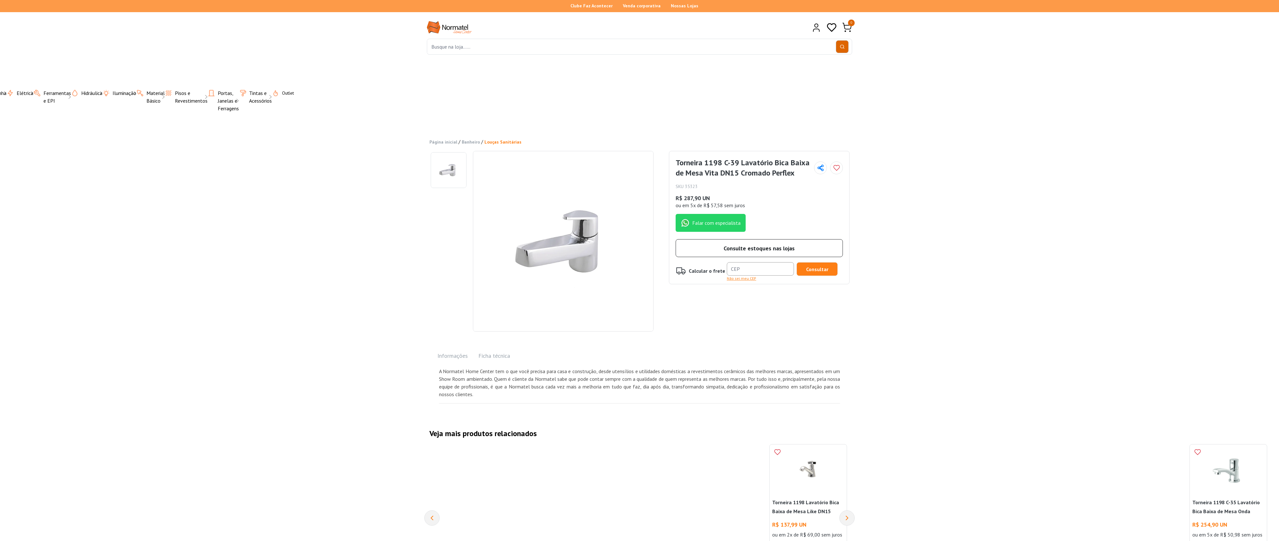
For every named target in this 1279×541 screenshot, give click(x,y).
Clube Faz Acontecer (591, 6)
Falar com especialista (711, 222)
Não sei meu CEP (741, 278)
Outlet (279, 93)
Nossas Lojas (684, 6)
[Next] (847, 518)
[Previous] (432, 518)
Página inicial (443, 142)
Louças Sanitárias (503, 142)
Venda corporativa (642, 6)
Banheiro (471, 142)
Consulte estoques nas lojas (759, 248)
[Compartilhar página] (820, 167)
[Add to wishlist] (836, 167)
